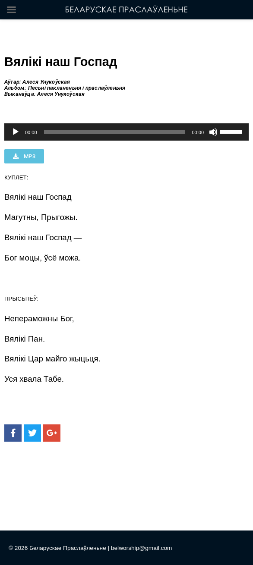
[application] (126, 132)
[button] (24, 156)
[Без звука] (213, 132)
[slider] (114, 132)
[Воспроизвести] (15, 132)
